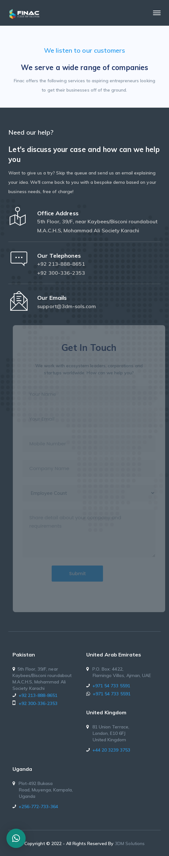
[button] (16, 838)
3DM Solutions (130, 843)
